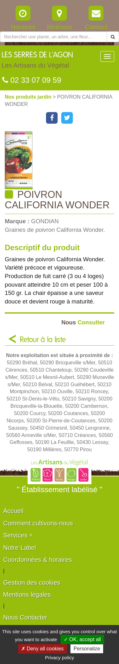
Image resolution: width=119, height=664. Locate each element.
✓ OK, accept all (82, 639)
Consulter (83, 322)
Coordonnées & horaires (37, 559)
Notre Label (19, 547)
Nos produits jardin (29, 97)
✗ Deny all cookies (42, 648)
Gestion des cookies (31, 582)
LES (37, 61)
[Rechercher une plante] (53, 36)
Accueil (13, 510)
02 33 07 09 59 (31, 80)
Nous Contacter (25, 617)
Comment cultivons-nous (38, 523)
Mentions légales (27, 594)
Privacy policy (59, 657)
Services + (18, 535)
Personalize (87, 648)
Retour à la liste (43, 340)
